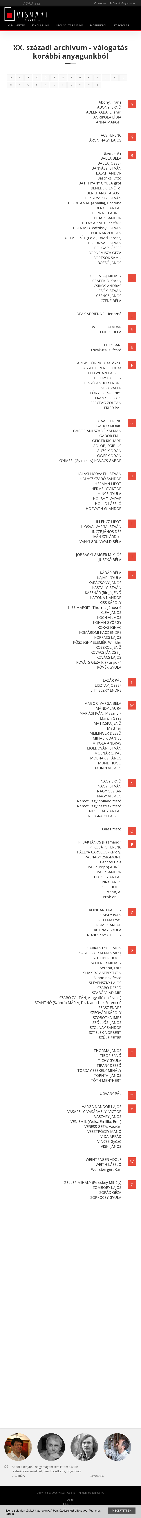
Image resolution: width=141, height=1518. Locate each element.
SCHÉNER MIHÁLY (105, 962)
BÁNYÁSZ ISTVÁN (106, 168)
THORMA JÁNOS (107, 1050)
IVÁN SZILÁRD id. (106, 536)
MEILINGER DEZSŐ (105, 733)
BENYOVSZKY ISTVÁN (102, 198)
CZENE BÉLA (110, 300)
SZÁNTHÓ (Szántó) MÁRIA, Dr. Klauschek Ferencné (77, 1002)
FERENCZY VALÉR (106, 387)
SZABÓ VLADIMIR (106, 992)
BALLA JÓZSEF (109, 163)
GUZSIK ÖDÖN (108, 450)
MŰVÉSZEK (16, 25)
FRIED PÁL (112, 407)
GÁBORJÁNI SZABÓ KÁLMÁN (96, 430)
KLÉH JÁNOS (110, 612)
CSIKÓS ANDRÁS (107, 285)
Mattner (113, 728)
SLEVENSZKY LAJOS (104, 982)
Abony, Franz (109, 102)
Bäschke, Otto (109, 178)
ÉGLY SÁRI (112, 344)
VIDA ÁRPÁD (110, 1136)
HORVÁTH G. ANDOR (103, 508)
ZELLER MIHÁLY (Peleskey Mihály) (92, 1182)
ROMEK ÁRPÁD (108, 924)
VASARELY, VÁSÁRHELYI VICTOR (94, 1111)
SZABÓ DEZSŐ (109, 987)
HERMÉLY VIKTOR (106, 488)
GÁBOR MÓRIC (108, 425)
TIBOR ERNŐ (110, 1055)
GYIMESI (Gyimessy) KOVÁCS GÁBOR (90, 460)
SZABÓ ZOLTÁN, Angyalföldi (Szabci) (90, 997)
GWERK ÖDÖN (108, 455)
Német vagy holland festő (98, 801)
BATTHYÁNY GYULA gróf (99, 183)
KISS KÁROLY (110, 602)
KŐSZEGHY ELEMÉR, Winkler (96, 642)
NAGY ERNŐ (110, 781)
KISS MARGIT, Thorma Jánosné (94, 607)
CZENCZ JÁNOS (108, 295)
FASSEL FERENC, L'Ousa (101, 367)
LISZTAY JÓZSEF (107, 685)
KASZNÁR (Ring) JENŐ (102, 592)
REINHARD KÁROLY (104, 909)
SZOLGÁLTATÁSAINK (69, 25)
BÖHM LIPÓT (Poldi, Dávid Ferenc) (92, 237)
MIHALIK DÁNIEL (106, 738)
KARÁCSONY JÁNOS (104, 582)
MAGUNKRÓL (98, 25)
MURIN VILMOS (107, 768)
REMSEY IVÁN (109, 914)
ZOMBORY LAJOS (106, 1187)
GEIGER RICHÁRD (106, 440)
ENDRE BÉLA (110, 331)
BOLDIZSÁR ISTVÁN (104, 242)
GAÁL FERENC (109, 420)
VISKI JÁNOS (110, 1146)
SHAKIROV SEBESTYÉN (101, 972)
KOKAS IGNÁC (109, 627)
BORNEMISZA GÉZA (104, 252)
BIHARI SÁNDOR (107, 217)
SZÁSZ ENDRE (109, 1007)
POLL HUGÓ (110, 886)
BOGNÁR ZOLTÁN (105, 232)
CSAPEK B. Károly (106, 280)
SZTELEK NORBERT (104, 1032)
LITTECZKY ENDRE (105, 690)
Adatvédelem (70, 1504)
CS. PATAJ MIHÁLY (105, 275)
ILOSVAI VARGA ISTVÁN (100, 526)
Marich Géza (110, 718)
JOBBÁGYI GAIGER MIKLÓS (98, 554)
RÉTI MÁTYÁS (109, 919)
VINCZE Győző (109, 1141)
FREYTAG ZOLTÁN (105, 402)
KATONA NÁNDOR (105, 597)
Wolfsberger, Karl (105, 1169)
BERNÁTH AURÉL (106, 212)
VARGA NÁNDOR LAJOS (101, 1106)
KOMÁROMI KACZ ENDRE (99, 632)
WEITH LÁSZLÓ (108, 1164)
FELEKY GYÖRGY (107, 377)
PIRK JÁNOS (111, 881)
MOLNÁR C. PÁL (107, 753)
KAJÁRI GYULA (108, 577)
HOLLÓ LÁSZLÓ (107, 503)
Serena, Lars (110, 967)
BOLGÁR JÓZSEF (107, 247)
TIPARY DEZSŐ (108, 1065)
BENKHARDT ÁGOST (103, 193)
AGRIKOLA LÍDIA (107, 117)
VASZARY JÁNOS (107, 1116)
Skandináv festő (107, 977)
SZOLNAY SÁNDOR (105, 1027)
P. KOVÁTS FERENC (105, 847)
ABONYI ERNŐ (108, 107)
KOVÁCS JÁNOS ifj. (105, 652)
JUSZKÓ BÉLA (109, 559)
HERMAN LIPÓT (107, 483)
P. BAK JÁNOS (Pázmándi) (99, 842)
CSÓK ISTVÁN (109, 290)
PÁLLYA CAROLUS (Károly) (98, 852)
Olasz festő (111, 829)
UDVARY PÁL (110, 1093)
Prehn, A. (113, 891)
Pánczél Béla (110, 862)
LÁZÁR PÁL (111, 680)
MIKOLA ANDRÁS (106, 743)
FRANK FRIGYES (107, 397)
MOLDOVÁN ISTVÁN (103, 748)
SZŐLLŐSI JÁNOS (106, 1022)
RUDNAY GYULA (107, 929)
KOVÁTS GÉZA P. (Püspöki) (98, 662)
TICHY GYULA (109, 1060)
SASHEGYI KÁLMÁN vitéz (100, 952)
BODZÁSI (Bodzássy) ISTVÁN (96, 227)
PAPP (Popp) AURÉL (104, 867)
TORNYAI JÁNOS (107, 1075)
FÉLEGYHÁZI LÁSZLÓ (103, 372)
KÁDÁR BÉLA (110, 572)
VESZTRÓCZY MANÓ (104, 1131)
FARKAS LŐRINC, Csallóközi (98, 362)
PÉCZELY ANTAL (107, 876)
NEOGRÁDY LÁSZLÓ (104, 815)
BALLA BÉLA (110, 158)
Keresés (100, 3)
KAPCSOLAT (121, 25)
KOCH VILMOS (108, 617)
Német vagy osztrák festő (98, 806)
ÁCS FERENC (110, 135)
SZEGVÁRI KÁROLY (105, 1012)
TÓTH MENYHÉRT (105, 1080)
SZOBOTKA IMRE (106, 1017)
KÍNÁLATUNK (40, 25)
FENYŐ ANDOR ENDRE (102, 382)
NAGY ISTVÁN (109, 786)
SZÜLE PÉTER (109, 1037)
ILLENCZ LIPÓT (108, 521)
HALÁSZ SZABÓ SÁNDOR (100, 478)
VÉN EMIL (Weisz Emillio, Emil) (95, 1121)
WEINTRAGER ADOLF (103, 1159)
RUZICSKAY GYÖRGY (103, 934)
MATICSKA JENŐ (107, 723)
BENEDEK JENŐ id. (105, 188)
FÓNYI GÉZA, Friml (105, 392)
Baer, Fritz (112, 153)
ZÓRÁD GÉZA (110, 1192)
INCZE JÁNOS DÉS (106, 531)
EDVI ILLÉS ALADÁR (104, 326)
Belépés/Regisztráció (122, 3)
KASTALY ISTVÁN (106, 587)
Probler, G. (111, 896)
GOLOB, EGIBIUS (106, 445)
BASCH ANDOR (108, 173)
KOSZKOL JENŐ (108, 647)
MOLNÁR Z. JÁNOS (105, 758)
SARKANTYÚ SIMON (104, 947)
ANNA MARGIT (108, 122)
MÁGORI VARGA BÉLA (102, 703)
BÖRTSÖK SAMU (107, 257)
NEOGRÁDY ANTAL (104, 810)
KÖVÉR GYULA (108, 667)
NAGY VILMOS (108, 796)
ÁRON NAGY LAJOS (104, 140)
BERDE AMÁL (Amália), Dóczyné (94, 203)
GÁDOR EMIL (110, 435)
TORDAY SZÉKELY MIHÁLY (99, 1070)
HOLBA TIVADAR (106, 498)
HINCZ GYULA (109, 493)
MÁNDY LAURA (108, 708)
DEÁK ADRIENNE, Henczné (98, 313)
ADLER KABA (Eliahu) (103, 112)
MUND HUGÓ (109, 763)
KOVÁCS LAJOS (108, 657)
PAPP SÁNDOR (108, 871)
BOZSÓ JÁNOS (109, 262)
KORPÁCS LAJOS (107, 637)
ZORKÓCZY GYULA (105, 1197)
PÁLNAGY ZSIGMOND (102, 857)
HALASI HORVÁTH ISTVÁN (98, 473)
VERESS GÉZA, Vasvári (102, 1126)
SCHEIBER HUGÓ (106, 957)
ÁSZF (70, 1499)
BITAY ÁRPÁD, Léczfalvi (101, 222)
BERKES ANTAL (108, 207)
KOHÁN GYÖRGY (106, 622)
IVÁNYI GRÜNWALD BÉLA (99, 541)
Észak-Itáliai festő (105, 349)
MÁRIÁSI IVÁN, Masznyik (100, 713)
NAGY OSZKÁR (108, 791)
